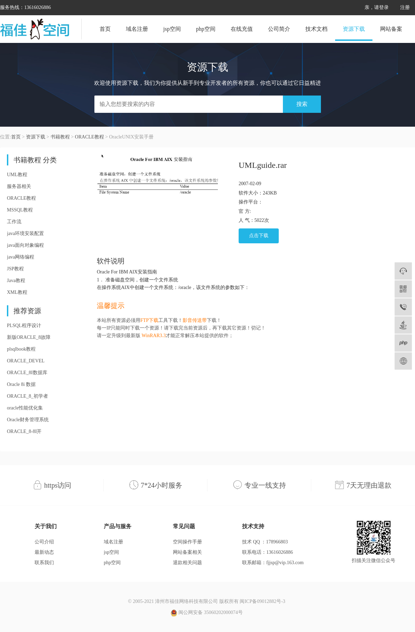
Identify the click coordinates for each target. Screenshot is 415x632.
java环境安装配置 (25, 233)
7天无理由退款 (369, 485)
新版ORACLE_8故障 (28, 337)
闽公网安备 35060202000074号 (206, 613)
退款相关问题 (187, 562)
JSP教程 (15, 268)
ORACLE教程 (89, 136)
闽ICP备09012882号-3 (262, 601)
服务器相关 (19, 186)
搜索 (301, 104)
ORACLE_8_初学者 (27, 396)
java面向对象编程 (25, 245)
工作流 (14, 221)
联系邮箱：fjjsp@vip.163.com (273, 562)
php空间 (205, 29)
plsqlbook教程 (21, 349)
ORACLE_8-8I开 (24, 431)
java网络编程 (20, 257)
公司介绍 (44, 541)
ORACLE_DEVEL (26, 360)
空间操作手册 (187, 541)
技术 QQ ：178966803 (265, 541)
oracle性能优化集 (25, 407)
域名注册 (137, 29)
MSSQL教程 (20, 210)
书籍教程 (60, 136)
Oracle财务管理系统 (28, 419)
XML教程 (17, 292)
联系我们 (44, 562)
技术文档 (316, 29)
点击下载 (258, 235)
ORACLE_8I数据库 (27, 372)
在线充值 (242, 29)
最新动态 (44, 552)
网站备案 (391, 29)
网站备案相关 (187, 552)
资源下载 (354, 29)
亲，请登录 (377, 7)
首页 (105, 29)
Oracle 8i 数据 (21, 384)
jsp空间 (172, 29)
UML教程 (17, 174)
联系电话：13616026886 (267, 552)
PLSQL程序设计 (24, 325)
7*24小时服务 (161, 485)
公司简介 (279, 29)
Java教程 (16, 280)
